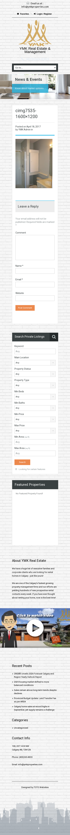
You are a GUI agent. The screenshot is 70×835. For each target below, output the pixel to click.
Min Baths (19, 402)
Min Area (21, 436)
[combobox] (35, 363)
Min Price (19, 414)
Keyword (18, 346)
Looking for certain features (30, 469)
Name (19, 266)
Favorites (23, 14)
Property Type (21, 380)
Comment (20, 232)
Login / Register (43, 14)
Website (19, 293)
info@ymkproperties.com (35, 6)
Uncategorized (21, 728)
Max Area (22, 448)
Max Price (19, 425)
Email (19, 279)
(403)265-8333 (37, 59)
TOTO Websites (41, 787)
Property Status (22, 368)
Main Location (21, 357)
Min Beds (19, 391)
